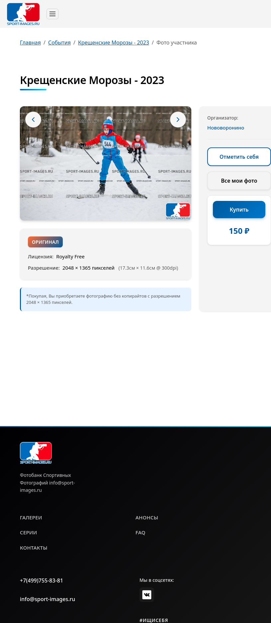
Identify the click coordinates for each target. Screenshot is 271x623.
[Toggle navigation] (52, 14)
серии (28, 532)
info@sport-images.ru (47, 599)
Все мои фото (239, 180)
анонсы (147, 517)
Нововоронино (225, 127)
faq (140, 532)
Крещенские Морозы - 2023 (113, 42)
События (59, 42)
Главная (30, 42)
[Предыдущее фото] (33, 120)
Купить (239, 209)
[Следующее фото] (178, 120)
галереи (31, 517)
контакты (33, 547)
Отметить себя (239, 156)
